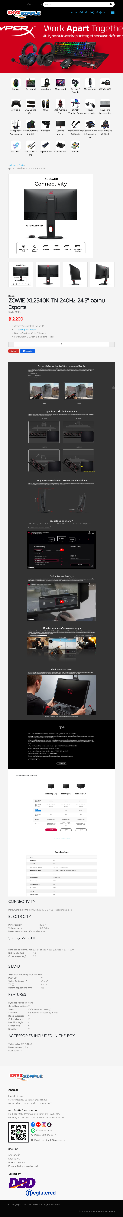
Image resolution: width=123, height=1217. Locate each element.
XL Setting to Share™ (25, 329)
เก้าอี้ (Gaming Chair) (60, 108)
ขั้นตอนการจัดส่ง (16, 1162)
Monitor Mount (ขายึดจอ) (75, 129)
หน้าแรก (12, 165)
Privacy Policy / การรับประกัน (23, 1166)
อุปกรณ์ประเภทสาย (30, 150)
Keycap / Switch (75, 87)
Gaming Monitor (60, 129)
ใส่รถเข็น (27, 351)
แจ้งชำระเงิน (14, 1158)
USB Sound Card (30, 108)
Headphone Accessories (16, 129)
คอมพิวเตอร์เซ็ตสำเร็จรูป (105, 129)
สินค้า (21, 165)
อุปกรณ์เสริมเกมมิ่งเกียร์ (30, 129)
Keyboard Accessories (105, 108)
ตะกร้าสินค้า (81, 12)
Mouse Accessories (90, 108)
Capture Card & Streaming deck (90, 131)
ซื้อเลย (13, 351)
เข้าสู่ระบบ (101, 12)
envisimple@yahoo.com (53, 1140)
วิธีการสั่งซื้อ (14, 1155)
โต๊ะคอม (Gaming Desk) (75, 108)
